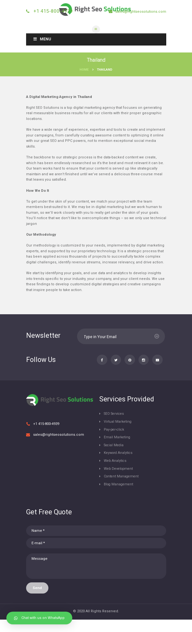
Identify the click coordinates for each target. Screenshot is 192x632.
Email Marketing (117, 449)
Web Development (119, 481)
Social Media (115, 457)
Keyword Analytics (119, 465)
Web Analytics (115, 473)
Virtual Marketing (118, 434)
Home (84, 69)
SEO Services (115, 426)
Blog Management (119, 496)
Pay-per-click (115, 442)
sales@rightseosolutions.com (140, 12)
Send (37, 600)
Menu (42, 39)
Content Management (122, 488)
